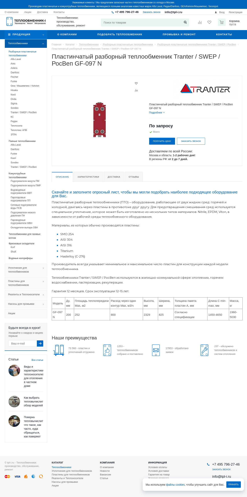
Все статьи (37, 360)
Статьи (104, 478)
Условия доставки (158, 470)
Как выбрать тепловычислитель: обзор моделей (36, 401)
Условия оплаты (157, 467)
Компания (107, 462)
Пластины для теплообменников (27, 283)
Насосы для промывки (27, 304)
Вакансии (105, 474)
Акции (11, 313)
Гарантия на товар (159, 474)
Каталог (57, 462)
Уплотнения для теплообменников (27, 270)
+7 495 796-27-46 (127, 12)
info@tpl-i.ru (173, 12)
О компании (67, 34)
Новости (105, 470)
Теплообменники (27, 43)
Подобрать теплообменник (119, 34)
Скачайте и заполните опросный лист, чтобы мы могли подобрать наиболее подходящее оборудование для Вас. (145, 194)
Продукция (21, 34)
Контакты (224, 34)
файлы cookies (175, 484)
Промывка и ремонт (179, 34)
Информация (157, 462)
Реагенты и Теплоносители (27, 294)
